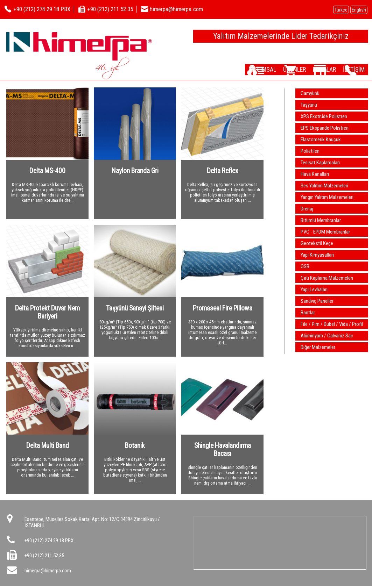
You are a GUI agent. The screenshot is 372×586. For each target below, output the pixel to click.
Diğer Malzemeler (318, 347)
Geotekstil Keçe (317, 243)
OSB (305, 266)
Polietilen (310, 151)
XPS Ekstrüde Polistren (324, 116)
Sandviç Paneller (317, 301)
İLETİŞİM (350, 69)
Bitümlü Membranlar (321, 220)
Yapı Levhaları (314, 289)
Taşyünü (309, 105)
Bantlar (308, 312)
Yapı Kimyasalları (317, 255)
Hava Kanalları (315, 174)
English (359, 10)
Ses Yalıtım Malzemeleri (324, 186)
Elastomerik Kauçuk (321, 139)
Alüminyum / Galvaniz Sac (327, 336)
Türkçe (341, 10)
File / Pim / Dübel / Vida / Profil (332, 324)
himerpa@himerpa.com (47, 570)
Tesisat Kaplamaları (320, 162)
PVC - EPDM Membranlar (325, 232)
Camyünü (310, 93)
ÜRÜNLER (278, 69)
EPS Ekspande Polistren (325, 128)
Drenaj (307, 209)
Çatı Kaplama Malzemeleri (327, 278)
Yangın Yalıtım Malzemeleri (327, 197)
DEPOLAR (314, 69)
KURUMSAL (239, 69)
